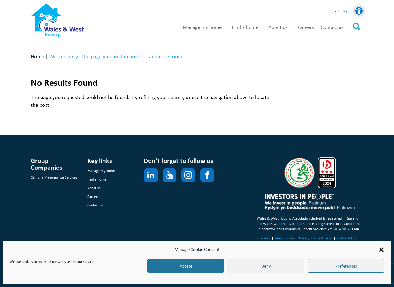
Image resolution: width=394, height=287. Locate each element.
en (336, 11)
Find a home (245, 27)
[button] (381, 250)
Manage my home (202, 27)
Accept (186, 266)
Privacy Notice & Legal (315, 238)
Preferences (346, 266)
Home (37, 56)
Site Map (263, 238)
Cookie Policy (346, 238)
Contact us (332, 27)
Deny (266, 266)
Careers (306, 27)
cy (345, 10)
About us (278, 27)
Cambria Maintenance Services (54, 177)
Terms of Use (285, 238)
